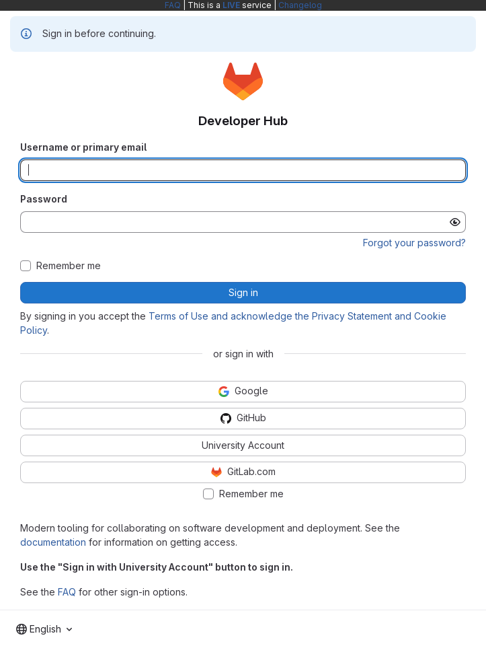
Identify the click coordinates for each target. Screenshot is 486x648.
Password (43, 199)
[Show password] (455, 222)
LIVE (231, 5)
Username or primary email (83, 147)
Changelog (300, 5)
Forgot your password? (414, 242)
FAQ (173, 5)
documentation (53, 542)
